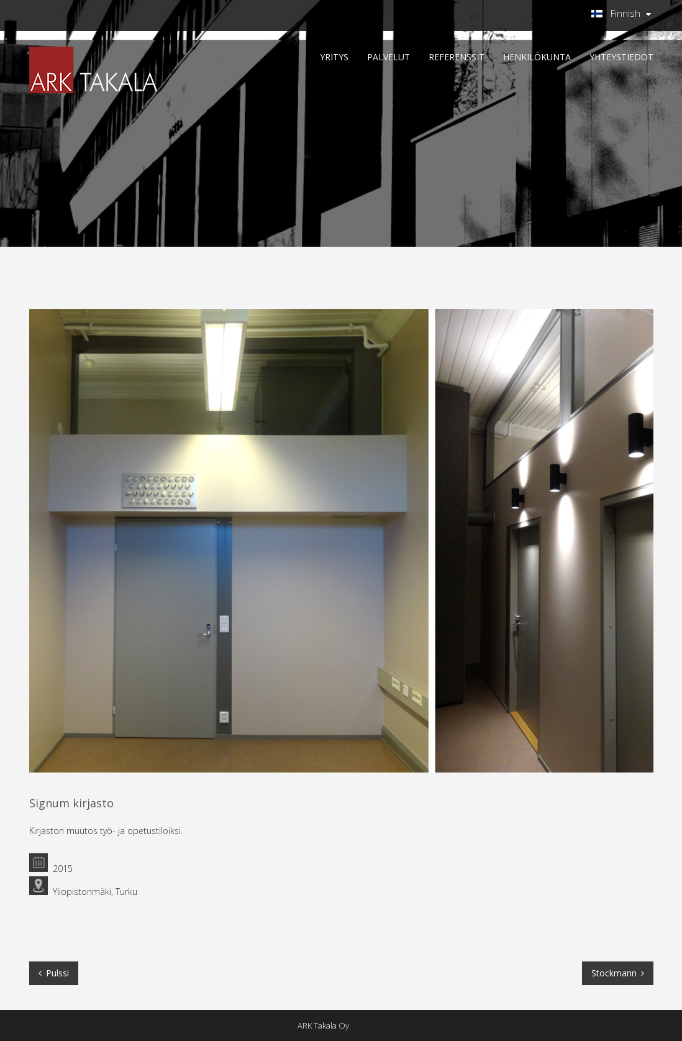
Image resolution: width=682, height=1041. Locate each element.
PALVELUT (388, 57)
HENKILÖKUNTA (537, 57)
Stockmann (614, 973)
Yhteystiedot (621, 57)
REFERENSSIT (456, 57)
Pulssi (57, 973)
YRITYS (334, 57)
